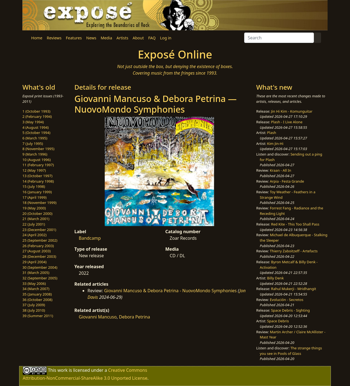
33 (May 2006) (34, 283)
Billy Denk (275, 278)
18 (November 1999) (39, 202)
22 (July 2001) (33, 224)
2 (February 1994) (37, 116)
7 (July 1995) (32, 143)
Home (36, 37)
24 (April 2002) (34, 234)
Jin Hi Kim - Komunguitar (291, 111)
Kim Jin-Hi (275, 143)
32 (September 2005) (39, 278)
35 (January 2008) (37, 294)
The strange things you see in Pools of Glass (291, 351)
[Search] (279, 38)
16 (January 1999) (37, 191)
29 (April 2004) (34, 261)
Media (106, 37)
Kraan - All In (280, 170)
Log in (165, 37)
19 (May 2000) (34, 208)
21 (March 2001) (35, 218)
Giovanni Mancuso (98, 317)
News (91, 37)
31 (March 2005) (35, 272)
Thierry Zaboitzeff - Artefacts (294, 250)
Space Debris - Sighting (290, 310)
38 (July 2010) (33, 310)
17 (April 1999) (34, 197)
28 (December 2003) (39, 256)
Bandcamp (90, 238)
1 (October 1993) (36, 111)
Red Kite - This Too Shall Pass (295, 224)
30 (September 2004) (39, 267)
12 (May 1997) (34, 170)
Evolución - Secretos (286, 299)
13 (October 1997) (37, 175)
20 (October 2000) (37, 213)
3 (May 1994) (33, 121)
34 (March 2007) (35, 288)
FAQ (152, 37)
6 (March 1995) (34, 138)
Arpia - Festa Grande (287, 181)
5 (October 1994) (36, 132)
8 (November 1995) (38, 148)
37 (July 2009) (33, 304)
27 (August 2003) (36, 250)
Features (74, 37)
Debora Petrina (134, 317)
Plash (271, 132)
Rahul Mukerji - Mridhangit (293, 288)
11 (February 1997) (38, 164)
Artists (122, 37)
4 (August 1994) (35, 127)
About (138, 37)
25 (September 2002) (39, 240)
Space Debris (278, 320)
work (62, 370)
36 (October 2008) (37, 299)
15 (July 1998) (33, 186)
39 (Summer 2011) (37, 315)
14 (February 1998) (38, 181)
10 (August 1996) (36, 159)
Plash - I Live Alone (286, 121)
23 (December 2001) (39, 229)
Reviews (54, 37)
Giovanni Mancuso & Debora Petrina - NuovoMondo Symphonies (170, 291)
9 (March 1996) (34, 154)
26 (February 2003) (38, 245)
